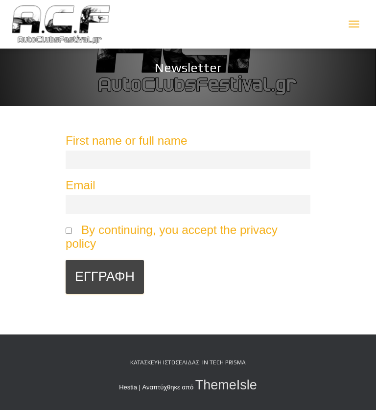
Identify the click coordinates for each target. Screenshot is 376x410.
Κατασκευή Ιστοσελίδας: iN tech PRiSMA (188, 362)
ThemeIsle (226, 385)
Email (80, 185)
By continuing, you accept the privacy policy (172, 236)
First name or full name (126, 140)
